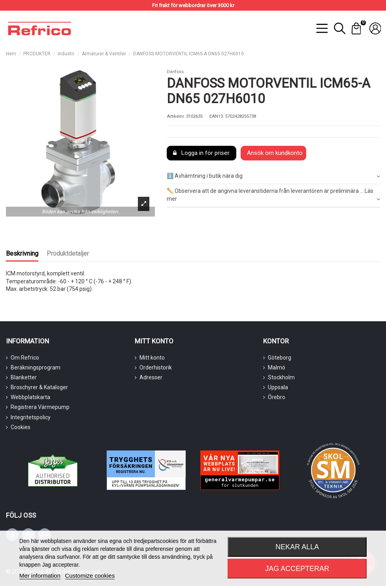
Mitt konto (152, 357)
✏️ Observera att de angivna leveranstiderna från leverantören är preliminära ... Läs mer (273, 195)
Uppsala (278, 387)
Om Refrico (25, 357)
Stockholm (281, 377)
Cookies (20, 427)
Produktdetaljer (68, 253)
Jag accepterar (297, 569)
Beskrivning (22, 253)
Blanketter (24, 377)
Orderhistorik (155, 367)
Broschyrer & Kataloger (39, 387)
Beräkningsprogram (35, 367)
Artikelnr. (176, 116)
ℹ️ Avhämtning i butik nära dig (273, 176)
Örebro (276, 397)
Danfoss (175, 71)
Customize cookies (90, 575)
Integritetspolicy (31, 417)
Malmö (276, 367)
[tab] (273, 176)
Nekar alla (297, 547)
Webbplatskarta (30, 397)
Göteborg (279, 357)
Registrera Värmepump (40, 407)
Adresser (150, 377)
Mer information (39, 575)
